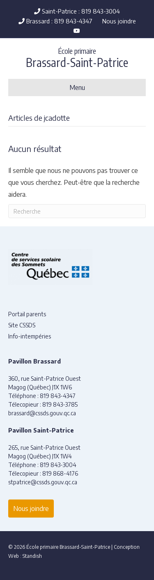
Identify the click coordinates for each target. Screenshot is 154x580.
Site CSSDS (21, 325)
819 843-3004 (58, 464)
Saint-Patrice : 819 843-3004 (77, 11)
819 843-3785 (60, 404)
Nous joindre (119, 21)
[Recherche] (77, 211)
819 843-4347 (58, 395)
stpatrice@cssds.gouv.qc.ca (42, 482)
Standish (32, 556)
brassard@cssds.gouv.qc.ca (42, 413)
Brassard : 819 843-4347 (55, 21)
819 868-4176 (60, 473)
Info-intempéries (29, 336)
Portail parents (27, 314)
